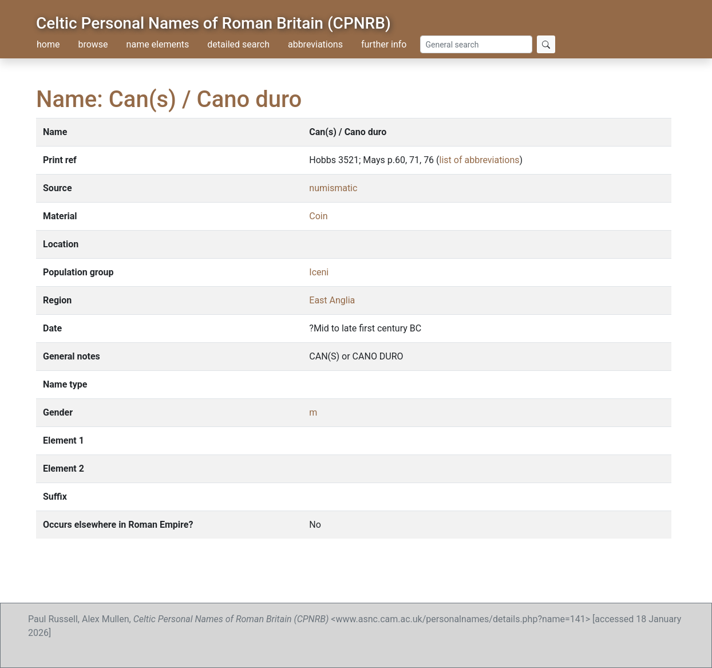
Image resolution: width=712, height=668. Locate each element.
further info (384, 44)
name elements (157, 44)
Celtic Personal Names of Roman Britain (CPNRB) (213, 23)
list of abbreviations (480, 160)
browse (93, 44)
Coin (318, 216)
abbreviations (315, 44)
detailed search (238, 44)
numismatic (333, 188)
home (48, 44)
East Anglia (332, 300)
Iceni (319, 272)
